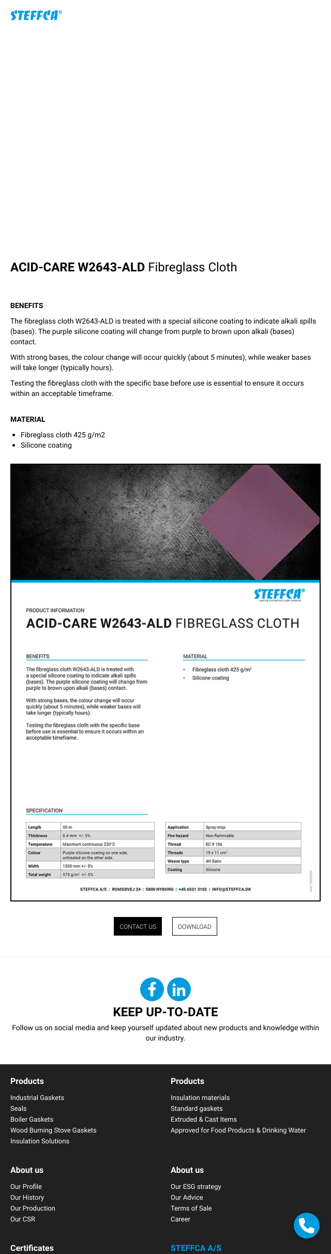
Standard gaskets (197, 1108)
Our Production (32, 1208)
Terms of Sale (191, 1208)
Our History (27, 1197)
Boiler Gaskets (31, 1119)
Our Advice (187, 1197)
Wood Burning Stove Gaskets (53, 1130)
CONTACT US (137, 927)
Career (180, 1219)
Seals (18, 1108)
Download (195, 927)
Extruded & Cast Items (204, 1119)
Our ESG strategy (196, 1186)
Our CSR (22, 1219)
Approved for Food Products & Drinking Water (238, 1130)
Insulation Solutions (39, 1140)
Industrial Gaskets (37, 1097)
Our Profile (26, 1186)
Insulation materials (200, 1097)
